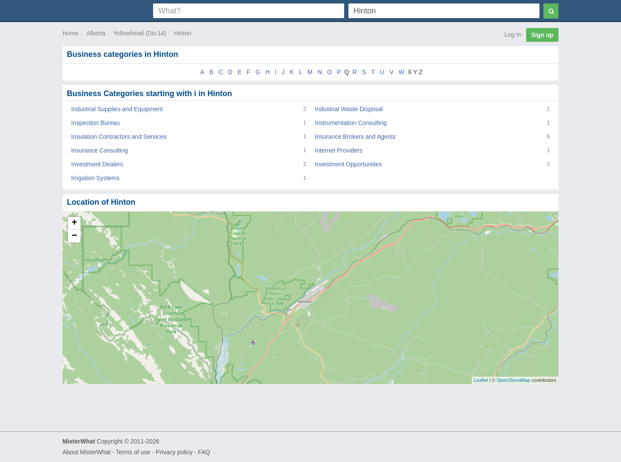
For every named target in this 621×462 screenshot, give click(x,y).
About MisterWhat (86, 452)
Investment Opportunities (348, 164)
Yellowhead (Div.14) (139, 33)
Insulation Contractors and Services (118, 136)
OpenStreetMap (513, 380)
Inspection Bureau (95, 122)
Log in (513, 34)
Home (70, 33)
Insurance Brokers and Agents (355, 136)
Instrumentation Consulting (351, 122)
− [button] (74, 236)
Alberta (95, 33)
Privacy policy (174, 452)
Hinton (182, 33)
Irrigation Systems (95, 178)
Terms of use (133, 452)
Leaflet (481, 380)
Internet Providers (339, 150)
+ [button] (74, 223)
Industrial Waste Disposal (349, 109)
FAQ (204, 452)
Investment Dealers (97, 164)
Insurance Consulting (99, 150)
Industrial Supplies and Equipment (117, 109)
